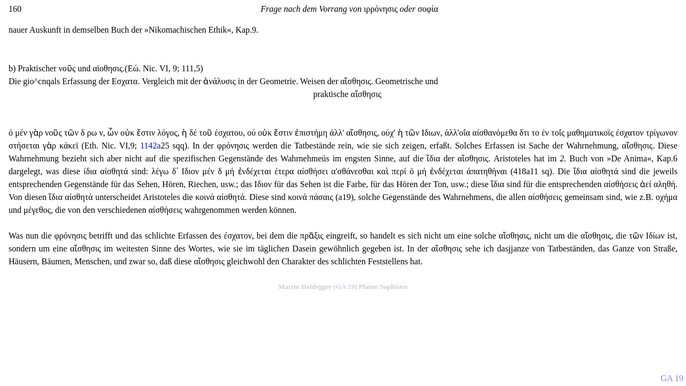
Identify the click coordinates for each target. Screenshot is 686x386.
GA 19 (345, 287)
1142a (150, 145)
